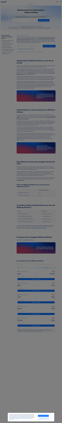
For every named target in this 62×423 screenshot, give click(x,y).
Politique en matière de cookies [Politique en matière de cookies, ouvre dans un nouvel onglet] (23, 418)
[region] (31, 417)
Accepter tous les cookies (43, 415)
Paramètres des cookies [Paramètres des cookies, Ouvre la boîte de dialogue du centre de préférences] (43, 418)
